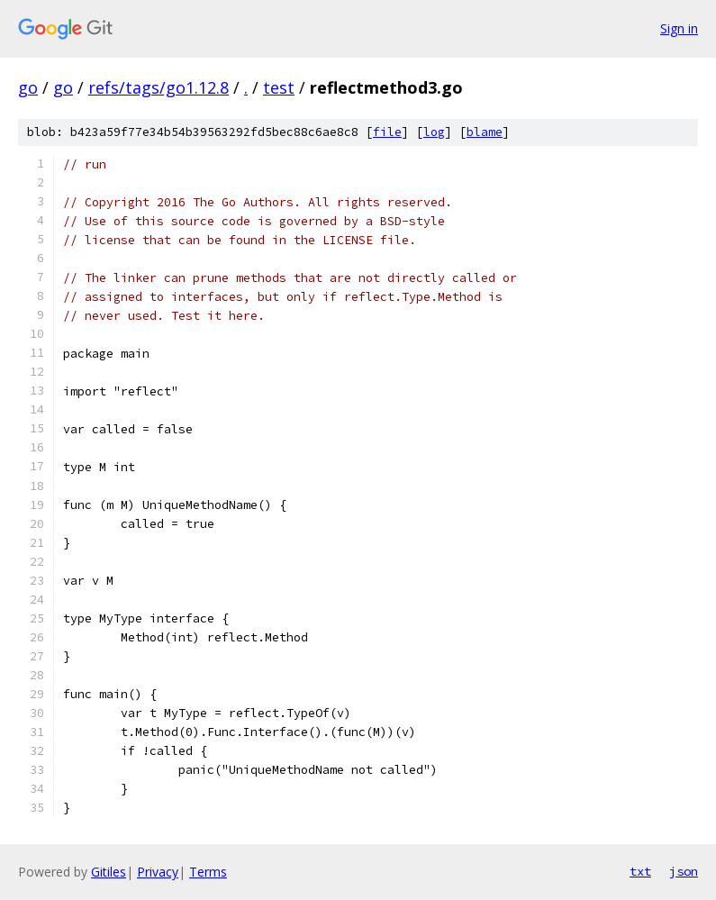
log (434, 132)
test (279, 87)
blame (485, 132)
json (683, 871)
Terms (208, 871)
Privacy (157, 871)
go (28, 87)
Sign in (679, 28)
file (387, 132)
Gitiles (108, 871)
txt (640, 871)
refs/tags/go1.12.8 (158, 87)
